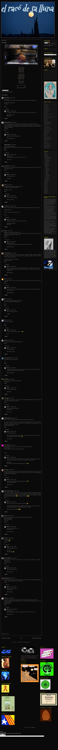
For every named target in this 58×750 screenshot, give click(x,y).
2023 (45, 156)
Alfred (5, 185)
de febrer (47, 179)
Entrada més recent (6, 638)
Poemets (11, 92)
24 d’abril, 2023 (12, 578)
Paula (8, 111)
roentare (5, 340)
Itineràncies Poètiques (47, 123)
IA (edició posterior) (47, 122)
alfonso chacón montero (8, 491)
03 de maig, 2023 (13, 609)
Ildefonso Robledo (7, 558)
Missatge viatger (46, 130)
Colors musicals (46, 110)
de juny (47, 164)
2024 (46, 155)
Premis (45, 135)
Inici (21, 638)
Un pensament (46, 146)
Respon (5, 106)
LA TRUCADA (47, 168)
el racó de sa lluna (27, 8)
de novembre (48, 158)
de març (47, 177)
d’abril (47, 166)
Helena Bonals (6, 578)
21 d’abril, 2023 (13, 174)
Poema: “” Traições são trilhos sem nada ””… (12, 212)
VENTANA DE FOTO (7, 418)
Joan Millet (6, 379)
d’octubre (47, 159)
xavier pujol (6, 398)
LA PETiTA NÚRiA (48, 175)
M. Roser (5, 598)
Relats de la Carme (47, 138)
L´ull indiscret (6, 92)
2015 (45, 188)
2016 (45, 187)
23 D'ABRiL (47, 169)
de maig (47, 165)
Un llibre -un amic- (46, 145)
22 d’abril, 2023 (13, 431)
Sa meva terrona (46, 139)
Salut (45, 141)
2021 (45, 182)
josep (5, 230)
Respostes (7, 109)
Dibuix (45, 115)
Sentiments (45, 142)
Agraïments (46, 104)
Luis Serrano (6, 166)
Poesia (45, 134)
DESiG (46, 173)
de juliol (47, 163)
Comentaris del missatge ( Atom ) (24, 642)
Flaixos (45, 119)
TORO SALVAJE (7, 144)
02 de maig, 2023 (11, 598)
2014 (45, 189)
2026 (45, 152)
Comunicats (46, 111)
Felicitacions (46, 118)
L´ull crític (45, 126)
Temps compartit (46, 143)
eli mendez (6, 469)
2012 (45, 192)
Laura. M (5, 515)
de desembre (48, 157)
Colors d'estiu (46, 108)
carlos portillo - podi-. (8, 358)
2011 (45, 193)
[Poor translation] (3, 735)
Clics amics (45, 107)
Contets (45, 112)
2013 (45, 190)
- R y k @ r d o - (7, 206)
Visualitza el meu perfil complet (48, 45)
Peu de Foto (46, 131)
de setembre (47, 160)
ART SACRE (47, 174)
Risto (5, 279)
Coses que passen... (47, 114)
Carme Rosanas (7, 253)
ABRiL (46, 167)
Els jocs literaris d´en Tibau (48, 116)
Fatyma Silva (6, 97)
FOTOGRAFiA (47, 176)
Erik (5, 299)
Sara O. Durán (6, 445)
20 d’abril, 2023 (12, 97)
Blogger (33, 727)
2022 (45, 181)
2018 (45, 185)
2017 (45, 186)
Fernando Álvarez (7, 122)
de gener (47, 180)
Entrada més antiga (36, 638)
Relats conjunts (46, 137)
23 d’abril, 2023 (13, 558)
